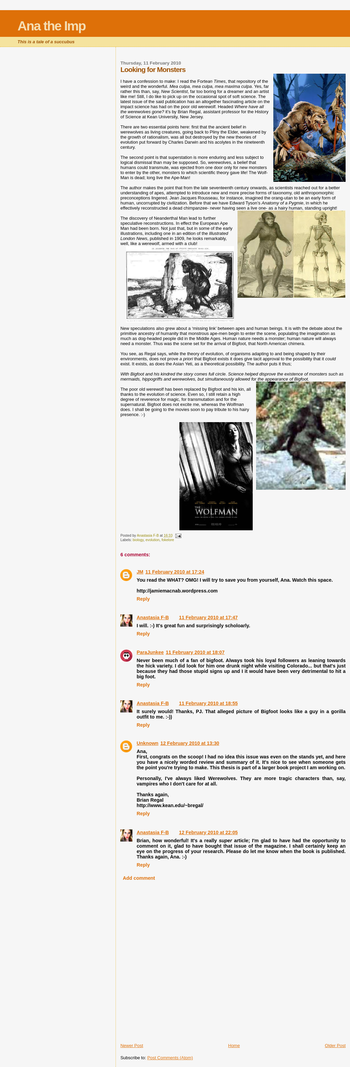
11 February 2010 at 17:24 (174, 572)
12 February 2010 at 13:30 (189, 743)
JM (139, 572)
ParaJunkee (150, 652)
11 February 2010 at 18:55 (208, 703)
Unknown (147, 743)
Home (234, 1045)
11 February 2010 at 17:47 (208, 617)
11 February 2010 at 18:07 (195, 652)
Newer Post (131, 1045)
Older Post (335, 1045)
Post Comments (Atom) (170, 1057)
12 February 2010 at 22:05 (208, 832)
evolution (153, 540)
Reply (143, 599)
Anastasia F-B (152, 617)
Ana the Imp (51, 26)
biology (138, 540)
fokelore (167, 540)
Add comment (139, 878)
